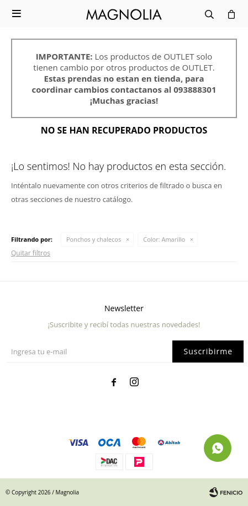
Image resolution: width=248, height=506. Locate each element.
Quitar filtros (30, 253)
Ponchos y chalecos (93, 239)
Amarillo (164, 239)
